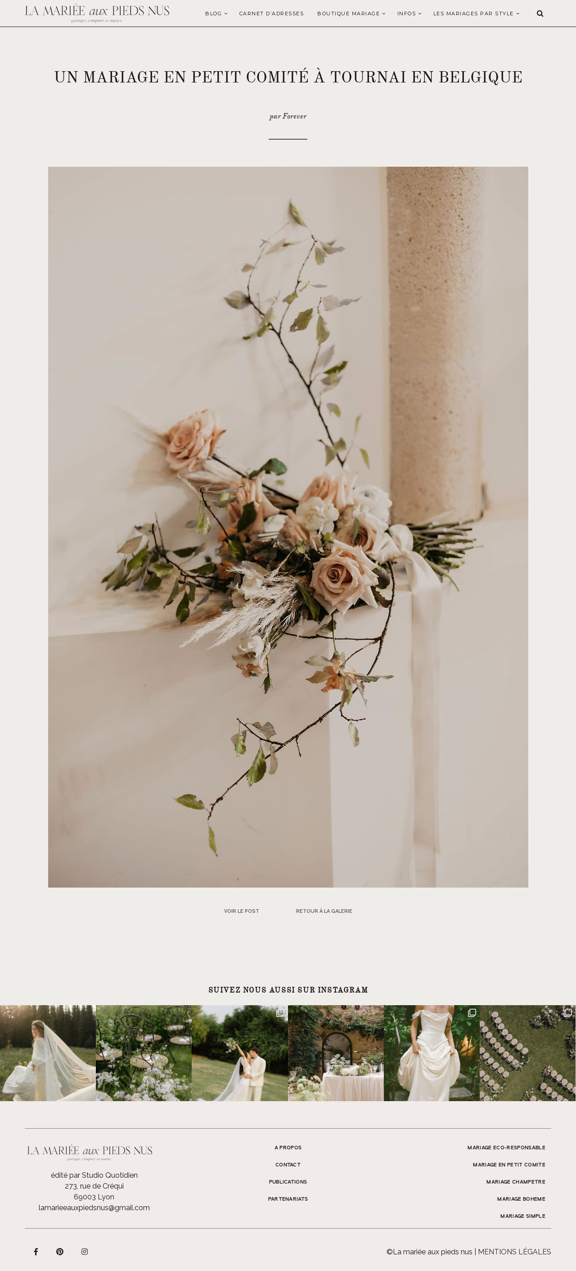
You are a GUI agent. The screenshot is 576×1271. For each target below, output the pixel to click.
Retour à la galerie (324, 911)
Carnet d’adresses (271, 13)
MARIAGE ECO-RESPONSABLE (506, 1148)
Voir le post (241, 911)
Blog (213, 13)
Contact (288, 1165)
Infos (406, 13)
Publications (288, 1182)
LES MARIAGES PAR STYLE (473, 13)
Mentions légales (514, 1252)
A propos (288, 1148)
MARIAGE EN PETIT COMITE (509, 1165)
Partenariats (288, 1199)
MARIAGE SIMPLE (522, 1216)
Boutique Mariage (348, 13)
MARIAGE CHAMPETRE (515, 1182)
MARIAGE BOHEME (521, 1199)
